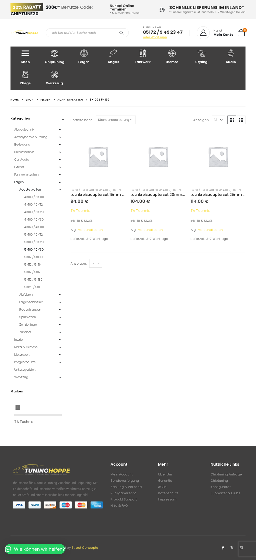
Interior (19, 339)
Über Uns (165, 474)
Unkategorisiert (25, 369)
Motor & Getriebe (25, 347)
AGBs (162, 486)
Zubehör (25, 332)
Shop (25, 57)
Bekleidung (22, 144)
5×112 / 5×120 (33, 272)
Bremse (172, 57)
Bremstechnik (24, 152)
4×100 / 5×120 (34, 212)
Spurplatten (27, 317)
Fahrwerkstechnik (26, 174)
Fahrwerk (142, 57)
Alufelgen (25, 294)
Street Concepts (85, 547)
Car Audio (21, 159)
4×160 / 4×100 (34, 227)
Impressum (167, 499)
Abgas (113, 57)
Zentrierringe (28, 324)
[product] (98, 156)
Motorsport (22, 354)
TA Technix (80, 210)
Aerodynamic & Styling (30, 137)
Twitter (232, 547)
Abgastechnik (24, 129)
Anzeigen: (201, 120)
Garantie (165, 480)
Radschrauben (30, 309)
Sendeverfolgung (124, 480)
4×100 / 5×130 (34, 219)
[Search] (121, 33)
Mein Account (121, 474)
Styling (201, 57)
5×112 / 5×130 (33, 279)
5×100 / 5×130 (79, 190)
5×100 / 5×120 (34, 242)
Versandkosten (90, 230)
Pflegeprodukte (24, 362)
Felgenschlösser (30, 302)
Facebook (222, 547)
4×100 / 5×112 (33, 204)
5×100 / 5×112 (33, 234)
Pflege (25, 78)
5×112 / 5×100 (33, 257)
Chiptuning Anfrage (226, 474)
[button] (35, 549)
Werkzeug (54, 78)
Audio (231, 57)
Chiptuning (54, 57)
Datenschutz (168, 493)
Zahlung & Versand (126, 486)
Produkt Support (123, 499)
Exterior (19, 167)
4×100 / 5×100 (34, 197)
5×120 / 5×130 (34, 287)
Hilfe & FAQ (119, 505)
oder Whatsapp (155, 37)
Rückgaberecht (123, 493)
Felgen (84, 57)
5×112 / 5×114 (33, 264)
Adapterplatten (99, 190)
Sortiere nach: (81, 120)
